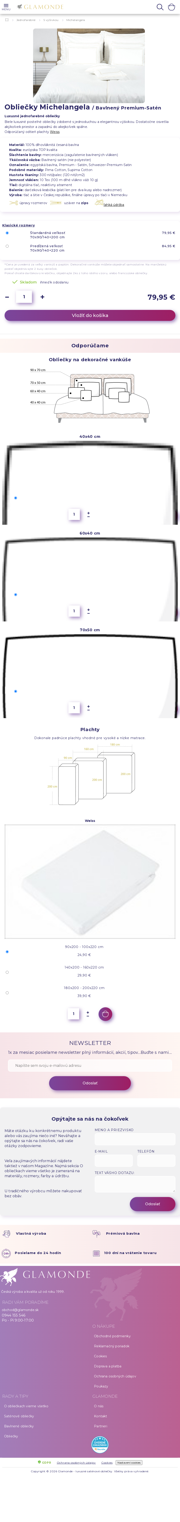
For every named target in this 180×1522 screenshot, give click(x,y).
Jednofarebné (26, 20)
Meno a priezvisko (114, 1130)
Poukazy (101, 1386)
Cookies (100, 1356)
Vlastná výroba (31, 1233)
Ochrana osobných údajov (115, 1376)
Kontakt (100, 1416)
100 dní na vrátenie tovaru (130, 1253)
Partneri (100, 1426)
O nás (98, 1406)
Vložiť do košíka (90, 315)
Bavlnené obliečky (19, 1426)
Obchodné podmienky (112, 1336)
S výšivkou (51, 20)
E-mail (101, 1151)
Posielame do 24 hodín (38, 1253)
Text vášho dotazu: (115, 1172)
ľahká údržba (114, 205)
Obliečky (11, 1436)
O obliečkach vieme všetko (26, 1406)
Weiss (55, 132)
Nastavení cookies (129, 1462)
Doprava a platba (107, 1366)
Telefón (146, 1151)
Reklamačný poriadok (111, 1346)
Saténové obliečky (19, 1416)
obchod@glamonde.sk (20, 1310)
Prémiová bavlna (123, 1233)
